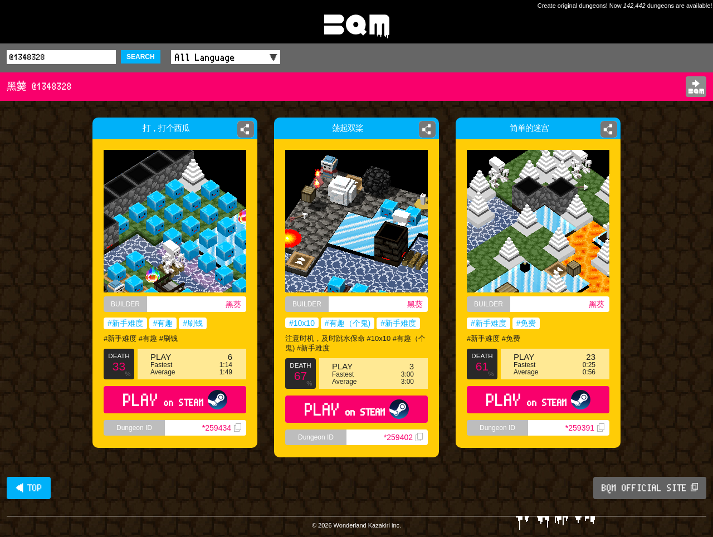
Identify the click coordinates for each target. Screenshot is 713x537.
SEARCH (140, 57)
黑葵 (233, 304)
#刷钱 (193, 323)
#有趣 (163, 323)
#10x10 (302, 323)
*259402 (403, 437)
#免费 (526, 323)
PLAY (175, 399)
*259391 (584, 427)
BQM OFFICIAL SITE (650, 488)
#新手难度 (125, 323)
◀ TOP (28, 488)
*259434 (221, 427)
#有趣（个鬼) (347, 323)
